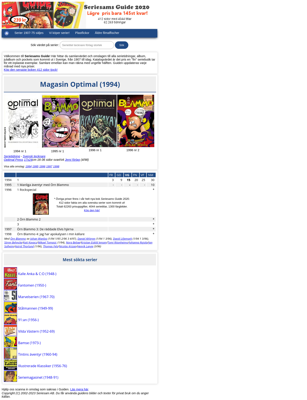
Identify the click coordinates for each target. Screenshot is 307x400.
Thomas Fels (50, 246)
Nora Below (73, 242)
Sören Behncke (13, 242)
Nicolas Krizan (67, 246)
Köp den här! (92, 210)
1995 (35, 166)
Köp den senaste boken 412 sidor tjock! (31, 69)
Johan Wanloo (38, 239)
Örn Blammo (18, 239)
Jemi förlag (72, 159)
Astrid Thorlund (24, 246)
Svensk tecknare (34, 156)
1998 (56, 166)
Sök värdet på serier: (45, 45)
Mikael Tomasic (47, 242)
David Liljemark (122, 239)
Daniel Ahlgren (86, 239)
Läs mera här (79, 389)
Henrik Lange (85, 246)
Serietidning (12, 156)
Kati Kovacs (30, 242)
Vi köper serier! (59, 33)
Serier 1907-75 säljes (28, 33)
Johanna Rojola (138, 242)
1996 (42, 166)
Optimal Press (13, 159)
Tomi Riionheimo (117, 242)
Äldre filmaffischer (107, 33)
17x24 (28, 159)
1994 (28, 166)
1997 (49, 166)
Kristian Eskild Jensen (94, 242)
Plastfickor (82, 33)
